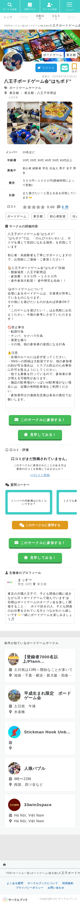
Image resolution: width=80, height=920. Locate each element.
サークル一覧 (17, 26)
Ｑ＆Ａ (56, 15)
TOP (6, 26)
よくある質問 (15, 883)
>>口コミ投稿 (40, 475)
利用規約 (67, 883)
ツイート (46, 68)
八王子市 (13, 97)
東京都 (44, 26)
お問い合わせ (56, 887)
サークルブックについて (43, 883)
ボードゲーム (33, 26)
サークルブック (67, 898)
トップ (8, 17)
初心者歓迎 (58, 216)
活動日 (40, 15)
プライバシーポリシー (30, 887)
